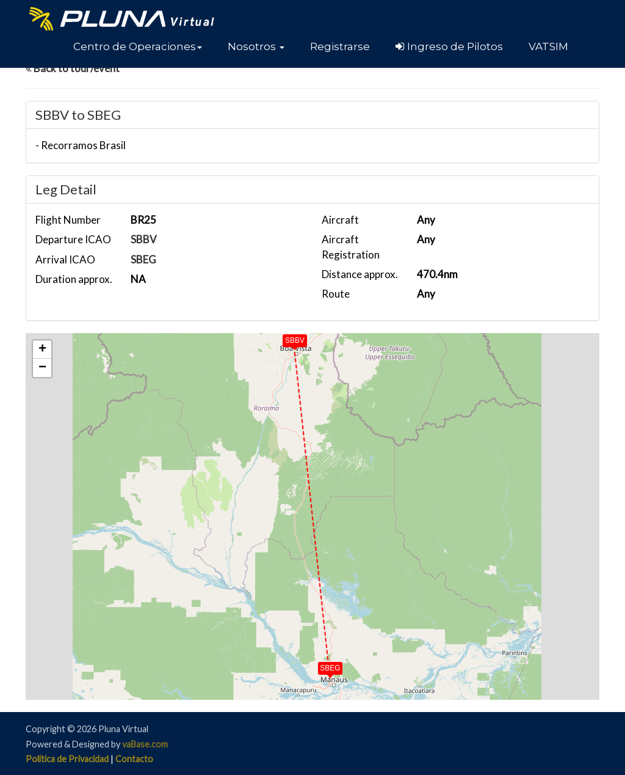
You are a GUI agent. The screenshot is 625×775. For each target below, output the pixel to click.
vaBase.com (145, 744)
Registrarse (340, 46)
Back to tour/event (73, 68)
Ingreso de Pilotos (449, 46)
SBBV (144, 239)
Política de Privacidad (67, 759)
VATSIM (548, 46)
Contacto (134, 759)
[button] (138, 46)
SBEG (143, 259)
